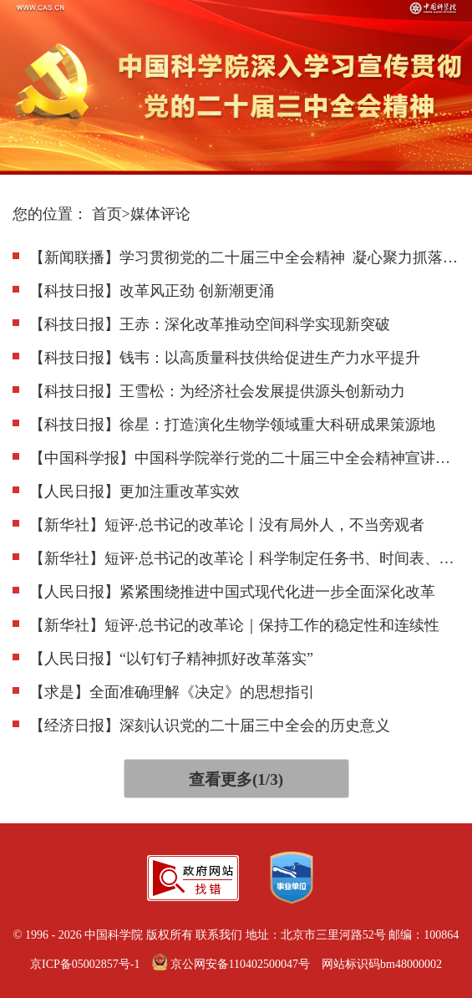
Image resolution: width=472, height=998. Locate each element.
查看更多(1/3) (236, 779)
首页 (107, 214)
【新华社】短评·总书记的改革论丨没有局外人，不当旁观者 (226, 525)
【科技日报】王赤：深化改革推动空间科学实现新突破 (209, 324)
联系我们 (218, 935)
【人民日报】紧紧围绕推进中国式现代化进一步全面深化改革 (232, 591)
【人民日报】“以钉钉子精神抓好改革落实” (171, 658)
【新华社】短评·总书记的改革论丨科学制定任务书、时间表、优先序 (244, 558)
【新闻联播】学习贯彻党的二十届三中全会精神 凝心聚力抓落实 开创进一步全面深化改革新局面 (244, 257)
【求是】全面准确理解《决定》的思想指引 (172, 692)
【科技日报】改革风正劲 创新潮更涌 (151, 291)
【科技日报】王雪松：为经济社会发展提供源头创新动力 (217, 391)
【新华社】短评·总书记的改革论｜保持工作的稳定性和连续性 (234, 625)
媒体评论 (160, 214)
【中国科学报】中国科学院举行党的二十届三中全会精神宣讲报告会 (244, 458)
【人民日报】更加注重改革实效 (134, 491)
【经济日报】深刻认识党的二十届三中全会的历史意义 (209, 725)
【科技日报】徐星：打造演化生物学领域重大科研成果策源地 (232, 424)
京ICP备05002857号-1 (85, 964)
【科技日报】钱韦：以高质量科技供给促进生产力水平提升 (224, 357)
